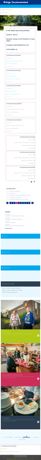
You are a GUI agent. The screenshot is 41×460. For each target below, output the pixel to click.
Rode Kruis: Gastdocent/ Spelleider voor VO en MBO (12, 290)
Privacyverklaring (35, 437)
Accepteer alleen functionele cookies (24, 459)
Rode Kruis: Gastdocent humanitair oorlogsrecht (11, 288)
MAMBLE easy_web (22, 439)
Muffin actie (13, 193)
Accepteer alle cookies (12, 459)
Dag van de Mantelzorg (15, 191)
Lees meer (32, 459)
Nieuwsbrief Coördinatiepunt (16, 197)
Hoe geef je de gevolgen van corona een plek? (19, 199)
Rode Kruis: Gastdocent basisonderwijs (9, 292)
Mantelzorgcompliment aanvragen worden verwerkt (21, 195)
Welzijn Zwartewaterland (15, 2)
